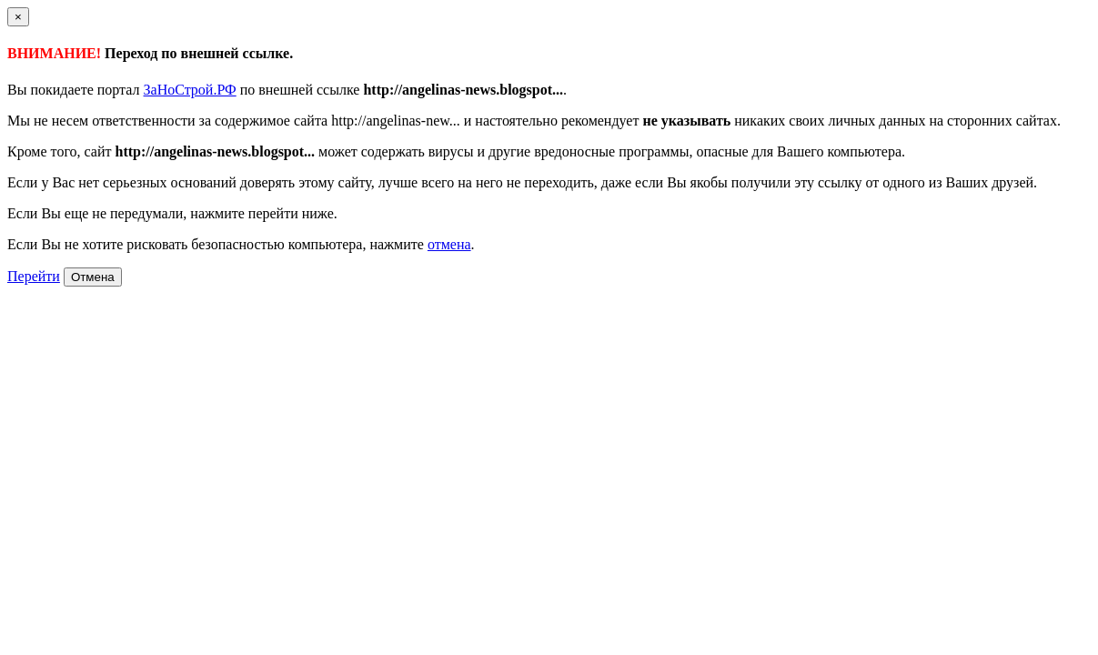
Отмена (93, 277)
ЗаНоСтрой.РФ (190, 89)
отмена (449, 244)
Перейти (33, 276)
